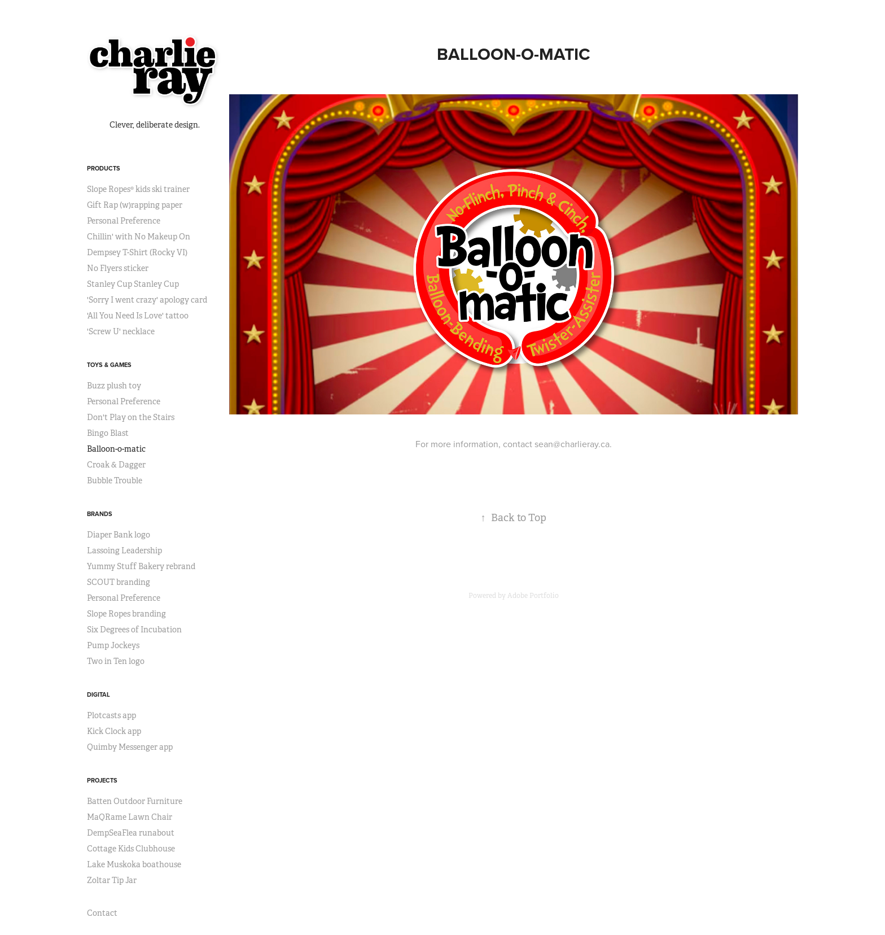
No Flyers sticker (117, 268)
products (103, 168)
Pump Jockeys (113, 645)
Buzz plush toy (114, 386)
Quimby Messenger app (130, 747)
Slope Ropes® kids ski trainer (138, 189)
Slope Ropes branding (126, 614)
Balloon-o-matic (116, 449)
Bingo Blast (108, 433)
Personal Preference (123, 221)
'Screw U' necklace (121, 331)
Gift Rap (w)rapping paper (134, 205)
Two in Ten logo (115, 661)
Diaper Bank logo (118, 535)
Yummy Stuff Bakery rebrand (141, 566)
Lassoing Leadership (124, 550)
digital (98, 694)
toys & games (109, 364)
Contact (102, 913)
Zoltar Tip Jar (112, 880)
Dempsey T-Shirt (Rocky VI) (137, 252)
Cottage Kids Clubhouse (131, 849)
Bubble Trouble (114, 480)
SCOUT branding (118, 582)
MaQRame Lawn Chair (129, 817)
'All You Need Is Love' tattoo (138, 316)
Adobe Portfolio (533, 595)
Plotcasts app (111, 715)
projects (102, 780)
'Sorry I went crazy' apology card (147, 300)
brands (99, 513)
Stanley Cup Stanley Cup (133, 284)
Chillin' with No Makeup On (138, 236)
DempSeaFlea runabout (130, 833)
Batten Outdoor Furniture (134, 801)
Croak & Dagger (116, 465)
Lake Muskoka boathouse (134, 864)
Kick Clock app (114, 731)
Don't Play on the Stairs (130, 417)
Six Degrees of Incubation (134, 629)
